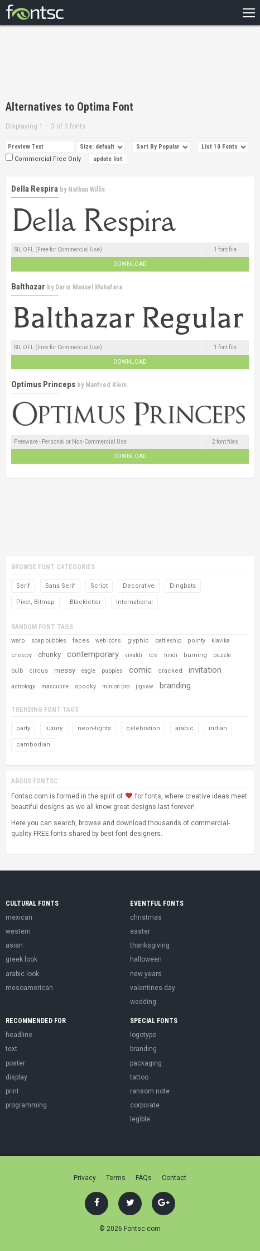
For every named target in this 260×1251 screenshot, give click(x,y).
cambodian (33, 744)
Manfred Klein (106, 385)
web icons (108, 641)
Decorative (139, 585)
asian (14, 945)
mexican (19, 917)
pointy (196, 640)
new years (146, 974)
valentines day (152, 988)
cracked (170, 670)
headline (19, 1035)
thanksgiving (150, 945)
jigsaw (144, 686)
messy (64, 670)
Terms (116, 1178)
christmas (146, 917)
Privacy (85, 1178)
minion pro (115, 686)
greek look (21, 959)
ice (153, 655)
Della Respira (34, 189)
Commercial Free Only (43, 159)
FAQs (144, 1178)
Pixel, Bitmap (35, 602)
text (11, 1049)
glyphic (138, 640)
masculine (55, 686)
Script (99, 585)
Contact (174, 1178)
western (18, 931)
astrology (23, 686)
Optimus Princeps (43, 384)
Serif (23, 585)
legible (140, 1119)
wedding (143, 1002)
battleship (168, 641)
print (12, 1091)
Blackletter (85, 602)
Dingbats (183, 585)
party (23, 728)
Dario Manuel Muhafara (88, 287)
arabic (184, 728)
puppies (112, 671)
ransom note (150, 1091)
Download (130, 264)
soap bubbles (48, 641)
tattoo (139, 1077)
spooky (85, 686)
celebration (143, 728)
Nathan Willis (86, 189)
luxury (53, 728)
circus (38, 670)
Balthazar (28, 287)
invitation (205, 670)
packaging (146, 1063)
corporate (145, 1105)
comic (140, 670)
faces (81, 640)
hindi (170, 655)
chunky (49, 654)
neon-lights (94, 728)
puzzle (222, 655)
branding (175, 686)
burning (195, 655)
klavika (220, 641)
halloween (146, 959)
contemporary (93, 654)
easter (140, 931)
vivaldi (133, 655)
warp (18, 640)
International (134, 602)
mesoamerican (29, 988)
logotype (143, 1035)
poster (15, 1063)
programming (26, 1105)
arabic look (22, 974)
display (16, 1077)
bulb (17, 671)
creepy (21, 655)
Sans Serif (60, 585)
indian (218, 728)
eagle (88, 671)
